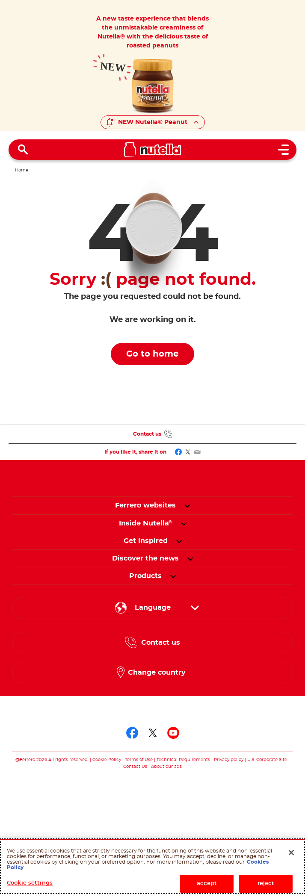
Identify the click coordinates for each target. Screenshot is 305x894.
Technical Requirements (184, 760)
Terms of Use (139, 760)
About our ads (166, 766)
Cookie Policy (106, 760)
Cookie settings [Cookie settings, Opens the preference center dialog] (30, 883)
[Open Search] (23, 149)
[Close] (291, 852)
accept (207, 883)
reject (266, 883)
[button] (187, 505)
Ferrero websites (145, 505)
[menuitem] (145, 523)
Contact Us (135, 766)
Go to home (152, 354)
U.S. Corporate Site (267, 760)
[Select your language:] (152, 608)
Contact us (147, 434)
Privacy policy (228, 760)
